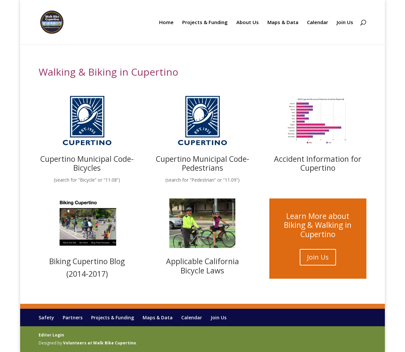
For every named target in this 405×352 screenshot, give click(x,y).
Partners (73, 317)
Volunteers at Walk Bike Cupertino (99, 343)
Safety (46, 317)
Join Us (345, 22)
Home (166, 22)
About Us (247, 22)
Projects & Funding (205, 22)
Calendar (317, 22)
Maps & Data (282, 22)
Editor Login (51, 335)
